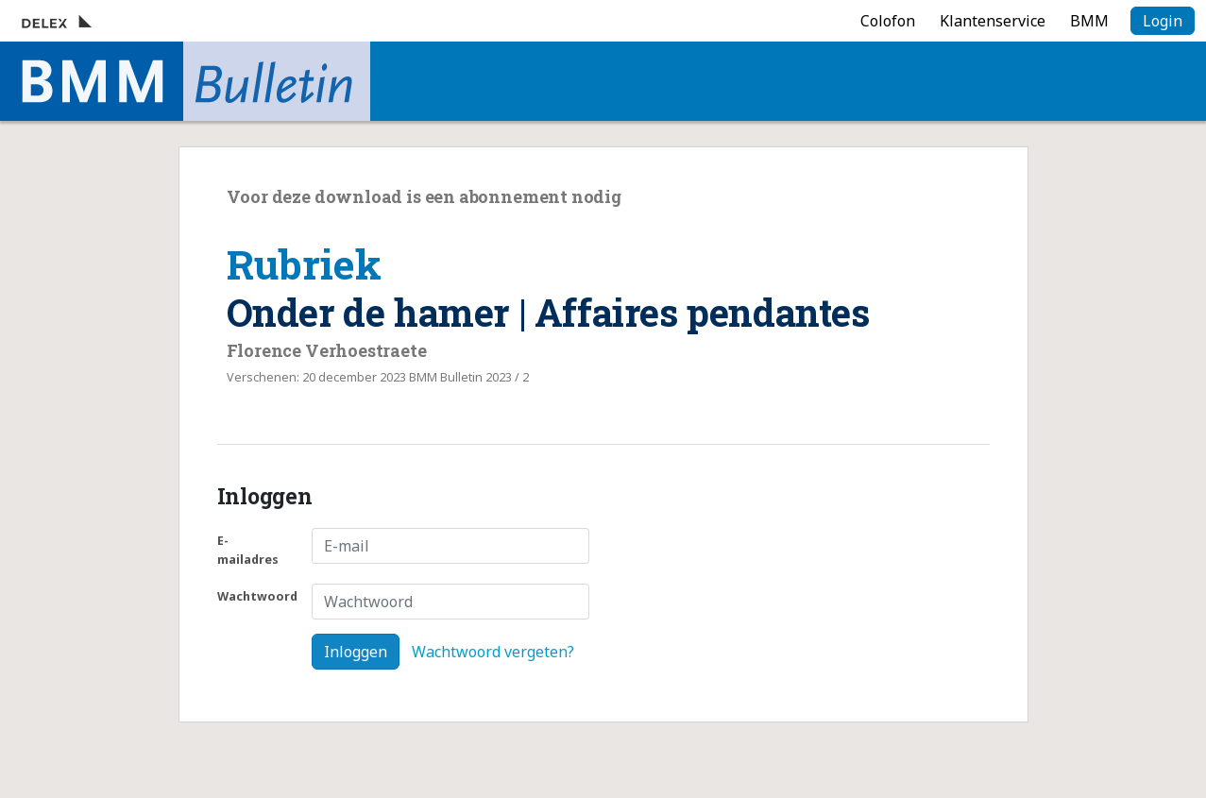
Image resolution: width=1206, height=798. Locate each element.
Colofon (887, 20)
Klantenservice (992, 20)
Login (1162, 20)
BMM (1089, 20)
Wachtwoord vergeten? (493, 651)
